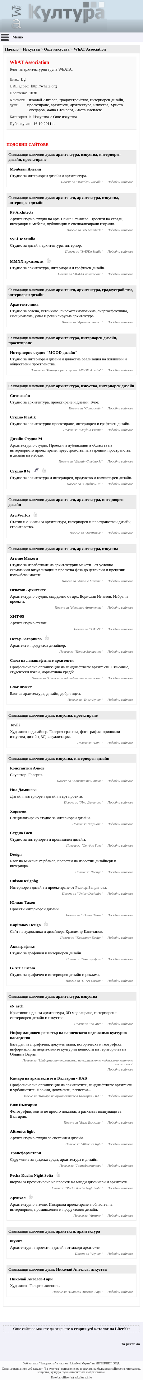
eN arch (16, 1006)
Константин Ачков (27, 768)
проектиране (38, 104)
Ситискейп (20, 395)
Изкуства (31, 49)
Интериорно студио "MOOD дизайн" (43, 352)
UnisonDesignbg (24, 880)
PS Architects (21, 212)
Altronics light (22, 1131)
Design (16, 854)
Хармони (18, 811)
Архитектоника (24, 304)
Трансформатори (25, 1152)
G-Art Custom (22, 968)
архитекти (59, 104)
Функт (16, 1241)
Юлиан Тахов (22, 902)
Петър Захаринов (26, 638)
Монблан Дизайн (25, 169)
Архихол (17, 1197)
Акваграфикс (22, 946)
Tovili (15, 725)
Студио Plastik (23, 417)
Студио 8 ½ (20, 471)
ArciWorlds (20, 515)
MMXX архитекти (27, 261)
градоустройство (73, 99)
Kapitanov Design (25, 924)
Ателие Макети (24, 558)
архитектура (80, 104)
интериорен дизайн (106, 99)
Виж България (23, 1104)
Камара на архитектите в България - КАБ (48, 1078)
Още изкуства (57, 49)
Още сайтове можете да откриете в (71, 1328)
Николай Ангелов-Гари (31, 1279)
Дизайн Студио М (26, 438)
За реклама (130, 1344)
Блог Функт (21, 687)
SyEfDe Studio (22, 238)
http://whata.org (44, 86)
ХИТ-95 (17, 616)
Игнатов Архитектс (28, 589)
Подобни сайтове (120, 182)
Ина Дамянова (23, 789)
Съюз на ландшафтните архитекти (42, 660)
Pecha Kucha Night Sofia (31, 1175)
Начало (12, 49)
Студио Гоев (21, 832)
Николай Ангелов (42, 99)
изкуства (100, 104)
